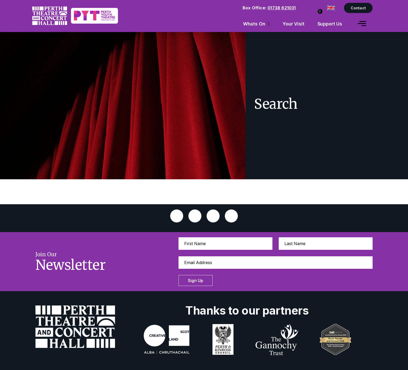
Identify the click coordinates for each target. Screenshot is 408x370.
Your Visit (293, 24)
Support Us (329, 24)
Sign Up (195, 280)
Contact (358, 8)
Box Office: (269, 7)
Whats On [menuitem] (254, 24)
